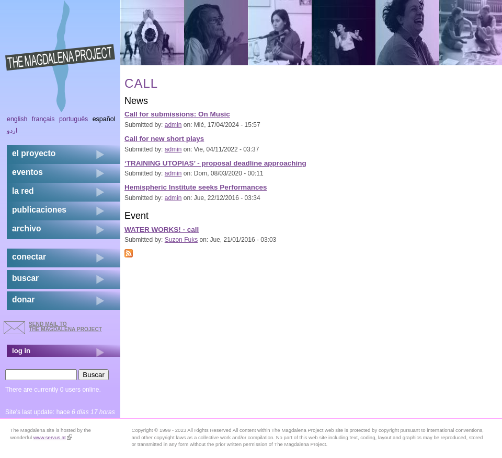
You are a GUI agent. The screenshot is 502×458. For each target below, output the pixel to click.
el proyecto (33, 153)
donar (23, 299)
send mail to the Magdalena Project (65, 326)
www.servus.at (52, 437)
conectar (29, 256)
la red (23, 190)
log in (21, 351)
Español (104, 119)
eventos (27, 172)
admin (173, 124)
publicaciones (39, 209)
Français (43, 119)
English (17, 119)
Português (73, 119)
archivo (26, 228)
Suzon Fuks (181, 239)
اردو (12, 130)
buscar (25, 278)
